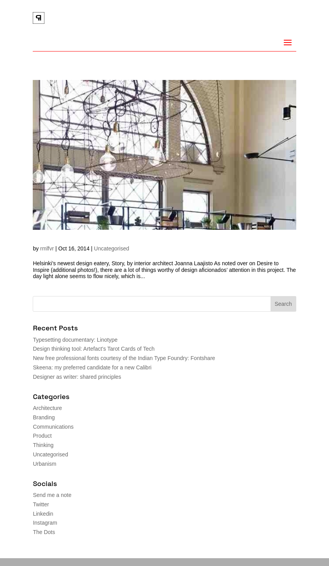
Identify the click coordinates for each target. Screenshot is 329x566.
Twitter (41, 504)
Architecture (47, 408)
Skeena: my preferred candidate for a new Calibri (92, 367)
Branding (44, 417)
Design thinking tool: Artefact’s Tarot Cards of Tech (93, 349)
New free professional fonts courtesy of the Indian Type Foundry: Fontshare (124, 358)
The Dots (44, 532)
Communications (53, 427)
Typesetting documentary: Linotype (75, 340)
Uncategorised (111, 248)
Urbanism (44, 464)
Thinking (43, 445)
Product (42, 436)
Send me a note (52, 495)
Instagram (45, 523)
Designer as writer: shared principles (77, 377)
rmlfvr (47, 248)
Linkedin (43, 514)
